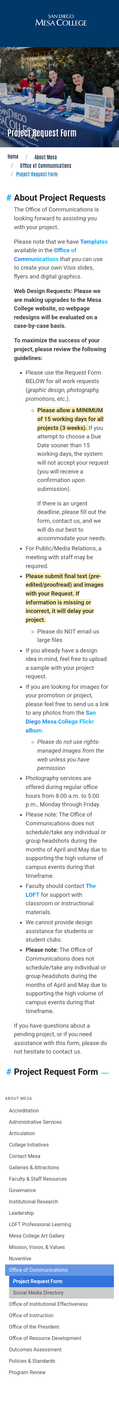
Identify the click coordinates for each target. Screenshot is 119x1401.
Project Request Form (38, 1281)
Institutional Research (33, 1202)
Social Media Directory (38, 1293)
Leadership (21, 1213)
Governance (22, 1190)
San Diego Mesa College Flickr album (61, 721)
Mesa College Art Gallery (36, 1236)
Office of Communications (45, 165)
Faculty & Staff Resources (38, 1179)
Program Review (27, 1372)
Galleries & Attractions (34, 1168)
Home (13, 156)
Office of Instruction (31, 1315)
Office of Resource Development (45, 1338)
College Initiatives (29, 1145)
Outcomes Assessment (35, 1350)
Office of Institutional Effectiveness (48, 1304)
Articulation (22, 1133)
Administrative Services (35, 1122)
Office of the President (34, 1327)
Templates (94, 241)
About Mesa (46, 157)
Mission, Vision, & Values (37, 1247)
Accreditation (24, 1111)
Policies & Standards (32, 1361)
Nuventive (20, 1259)
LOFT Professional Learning (40, 1224)
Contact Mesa (24, 1156)
